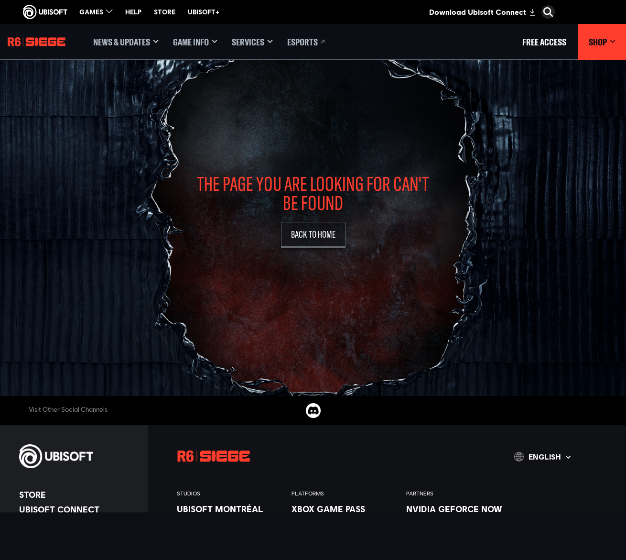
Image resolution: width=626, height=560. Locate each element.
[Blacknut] (458, 520)
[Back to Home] (313, 235)
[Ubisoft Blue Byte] (229, 531)
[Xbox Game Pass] (344, 509)
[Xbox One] (344, 531)
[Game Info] (195, 42)
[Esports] (307, 42)
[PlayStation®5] (344, 542)
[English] (542, 456)
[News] (79, 539)
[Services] (252, 42)
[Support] (79, 554)
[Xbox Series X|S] (344, 520)
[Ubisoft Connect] (79, 509)
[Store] (79, 494)
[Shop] (602, 42)
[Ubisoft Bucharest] (229, 542)
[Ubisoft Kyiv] (229, 553)
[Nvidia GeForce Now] (458, 509)
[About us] (79, 524)
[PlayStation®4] (344, 553)
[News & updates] (126, 42)
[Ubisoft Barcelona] (229, 520)
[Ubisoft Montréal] (229, 509)
